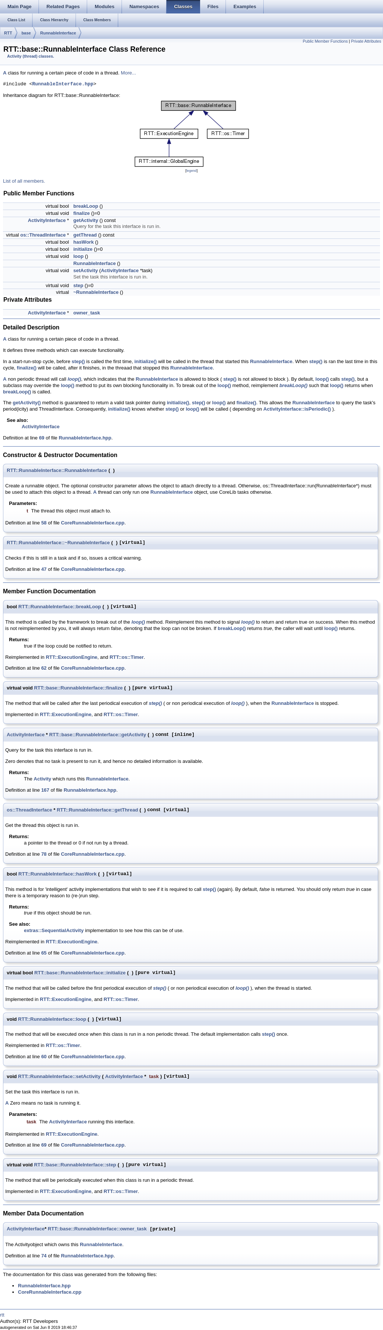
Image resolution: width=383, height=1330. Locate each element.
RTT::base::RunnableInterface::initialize (80, 973)
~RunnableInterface (96, 292)
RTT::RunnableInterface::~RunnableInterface (58, 542)
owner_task (86, 313)
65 (43, 953)
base (26, 33)
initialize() (145, 361)
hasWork (83, 242)
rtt (2, 1315)
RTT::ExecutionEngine (71, 657)
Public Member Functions (325, 41)
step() (78, 361)
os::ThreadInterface (42, 235)
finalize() (27, 368)
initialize (82, 249)
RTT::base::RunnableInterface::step (75, 1165)
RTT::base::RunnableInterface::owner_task (97, 1229)
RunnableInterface (58, 33)
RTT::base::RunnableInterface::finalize (78, 688)
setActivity (85, 270)
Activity (42, 779)
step (78, 285)
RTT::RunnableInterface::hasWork (57, 874)
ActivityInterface (47, 220)
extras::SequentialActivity (54, 930)
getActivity (85, 220)
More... (128, 73)
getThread (85, 235)
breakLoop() (293, 385)
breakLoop (85, 206)
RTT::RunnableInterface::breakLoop (59, 606)
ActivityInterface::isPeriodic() (297, 409)
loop (78, 256)
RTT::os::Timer (127, 657)
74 (43, 1256)
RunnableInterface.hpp (63, 84)
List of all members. (24, 181)
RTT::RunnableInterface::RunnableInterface (57, 470)
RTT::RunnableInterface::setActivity (59, 1076)
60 (43, 1056)
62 (43, 668)
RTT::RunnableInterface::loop (52, 1019)
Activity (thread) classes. (30, 56)
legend (191, 171)
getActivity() (27, 402)
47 (43, 569)
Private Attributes (366, 41)
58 (43, 523)
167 (45, 790)
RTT (8, 33)
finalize (81, 213)
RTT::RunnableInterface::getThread (97, 810)
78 (43, 854)
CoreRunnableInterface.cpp (93, 523)
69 (41, 438)
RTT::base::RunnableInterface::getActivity (97, 734)
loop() (74, 379)
